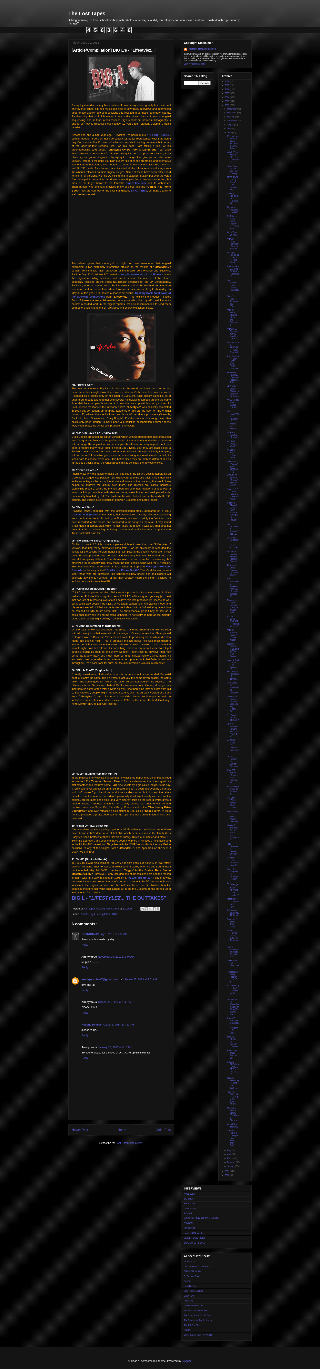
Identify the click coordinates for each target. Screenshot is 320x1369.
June (229, 133)
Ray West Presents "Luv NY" (232, 209)
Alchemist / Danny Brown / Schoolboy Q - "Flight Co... (232, 704)
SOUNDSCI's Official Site (195, 1310)
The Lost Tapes (87, 13)
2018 (227, 81)
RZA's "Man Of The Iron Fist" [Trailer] (232, 170)
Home (122, 1130)
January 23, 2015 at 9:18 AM (114, 1047)
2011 (227, 1171)
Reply (84, 944)
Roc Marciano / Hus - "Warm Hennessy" (233, 286)
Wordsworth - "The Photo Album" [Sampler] (233, 817)
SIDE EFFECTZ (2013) (194, 1238)
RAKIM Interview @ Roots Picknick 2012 (232, 952)
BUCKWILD (189, 1204)
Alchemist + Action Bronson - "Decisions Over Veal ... (233, 606)
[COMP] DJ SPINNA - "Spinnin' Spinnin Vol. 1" (233, 480)
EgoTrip (187, 1281)
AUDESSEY (189, 1194)
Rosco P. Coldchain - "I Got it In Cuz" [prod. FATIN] (233, 1098)
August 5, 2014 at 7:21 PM (118, 1024)
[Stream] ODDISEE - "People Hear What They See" (233, 1138)
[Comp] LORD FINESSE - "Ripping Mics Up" (233, 621)
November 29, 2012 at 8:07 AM (116, 956)
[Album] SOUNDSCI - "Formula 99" (233, 199)
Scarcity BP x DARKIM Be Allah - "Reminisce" (233, 271)
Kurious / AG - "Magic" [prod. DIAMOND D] (232, 467)
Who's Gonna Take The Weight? (198, 1335)
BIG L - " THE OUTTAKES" (119, 898)
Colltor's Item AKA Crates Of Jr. (198, 1266)
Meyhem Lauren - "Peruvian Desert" (233, 861)
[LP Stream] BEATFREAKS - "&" (233, 912)
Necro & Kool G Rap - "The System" (233, 664)
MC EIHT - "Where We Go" (232, 443)
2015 (227, 93)
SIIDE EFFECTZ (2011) (195, 1243)
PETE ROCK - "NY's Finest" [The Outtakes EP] (233, 183)
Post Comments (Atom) (129, 1142)
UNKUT (187, 1330)
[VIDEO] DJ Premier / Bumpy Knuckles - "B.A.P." (232, 334)
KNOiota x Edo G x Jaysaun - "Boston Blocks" (233, 556)
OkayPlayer (189, 1296)
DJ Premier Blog (191, 1276)
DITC (115, 914)
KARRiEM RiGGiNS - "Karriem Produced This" (233, 377)
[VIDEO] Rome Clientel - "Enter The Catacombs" (233, 317)
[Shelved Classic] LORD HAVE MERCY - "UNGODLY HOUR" (232, 511)
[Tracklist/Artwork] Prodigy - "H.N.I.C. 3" (232, 977)
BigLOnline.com (136, 183)
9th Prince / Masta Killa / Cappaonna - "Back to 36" (233, 222)
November (232, 113)
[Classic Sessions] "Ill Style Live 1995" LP (233, 1083)
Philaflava (188, 1301)
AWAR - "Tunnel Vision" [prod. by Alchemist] (233, 936)
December (232, 109)
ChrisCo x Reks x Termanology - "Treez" (232, 301)
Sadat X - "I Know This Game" (232, 923)
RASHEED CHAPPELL (194, 1233)
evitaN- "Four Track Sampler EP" (233, 1054)
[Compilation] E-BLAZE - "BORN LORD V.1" (233, 991)
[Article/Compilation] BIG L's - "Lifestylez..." (233, 157)
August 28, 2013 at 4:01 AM (140, 979)
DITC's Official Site (192, 1271)
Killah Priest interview (232, 1125)
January (231, 1166)
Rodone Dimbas (91, 1024)
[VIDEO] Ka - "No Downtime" (233, 964)
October (231, 117)
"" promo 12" (140, 877)
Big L (93, 914)
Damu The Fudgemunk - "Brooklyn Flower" (232, 874)
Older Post (163, 1130)
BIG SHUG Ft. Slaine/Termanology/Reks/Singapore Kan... (233, 1006)
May (229, 1150)
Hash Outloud (190, 1286)
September (232, 121)
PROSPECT (189, 1228)
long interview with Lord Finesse (142, 274)
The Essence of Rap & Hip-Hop (198, 1320)
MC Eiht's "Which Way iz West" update (231, 803)
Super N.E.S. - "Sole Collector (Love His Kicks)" (233, 494)
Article (84, 914)
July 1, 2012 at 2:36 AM (113, 934)
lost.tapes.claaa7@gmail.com (99, 979)
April (229, 1154)
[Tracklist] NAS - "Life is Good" (231, 454)
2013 (227, 101)
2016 (227, 89)
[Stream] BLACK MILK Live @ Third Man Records (233, 650)
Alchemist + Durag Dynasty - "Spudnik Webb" (232, 570)
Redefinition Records (193, 1306)
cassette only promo (85, 514)
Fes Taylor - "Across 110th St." (233, 717)
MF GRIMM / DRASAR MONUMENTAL (202, 1218)
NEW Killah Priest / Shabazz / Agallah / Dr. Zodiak (233, 391)
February (231, 1162)
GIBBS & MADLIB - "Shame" (233, 435)
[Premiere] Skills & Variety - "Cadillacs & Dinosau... (233, 1114)
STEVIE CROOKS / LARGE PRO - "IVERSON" (233, 1068)
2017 (227, 85)
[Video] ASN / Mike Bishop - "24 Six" (233, 404)
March (230, 1158)
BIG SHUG (189, 1199)
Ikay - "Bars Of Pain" (232, 233)
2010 (227, 1175)
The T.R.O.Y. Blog (192, 1325)
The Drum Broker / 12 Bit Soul (197, 1315)
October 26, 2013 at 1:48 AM (114, 1001)
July (229, 128)
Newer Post (80, 1130)
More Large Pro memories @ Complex (233, 688)
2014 (227, 97)
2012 (227, 105)
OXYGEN (188, 1223)
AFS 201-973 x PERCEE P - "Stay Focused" (233, 347)
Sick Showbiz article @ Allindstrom (233, 790)
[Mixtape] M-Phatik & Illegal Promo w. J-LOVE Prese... (232, 142)
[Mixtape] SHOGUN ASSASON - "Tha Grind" (233, 257)
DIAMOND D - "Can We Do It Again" (233, 903)
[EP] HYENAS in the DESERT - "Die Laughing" (233, 889)
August (230, 125)
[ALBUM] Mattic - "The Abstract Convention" (233, 746)
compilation (104, 914)
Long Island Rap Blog (193, 1291)
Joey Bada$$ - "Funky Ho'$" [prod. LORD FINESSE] (233, 362)
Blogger (186, 1360)
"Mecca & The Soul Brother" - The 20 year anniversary (233, 832)
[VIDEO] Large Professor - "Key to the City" (233, 244)
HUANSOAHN (90, 934)
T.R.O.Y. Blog (139, 190)
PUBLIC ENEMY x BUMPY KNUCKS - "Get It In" (233, 730)
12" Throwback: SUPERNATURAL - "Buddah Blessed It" (233, 587)
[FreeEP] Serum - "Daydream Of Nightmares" (232, 776)
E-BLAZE (188, 1213)
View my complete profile (195, 64)
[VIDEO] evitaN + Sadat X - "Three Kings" (232, 635)
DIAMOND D (190, 1208)
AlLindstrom (189, 1261)
